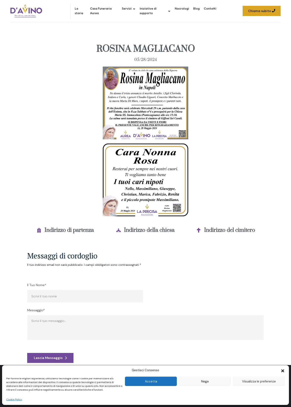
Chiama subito (261, 11)
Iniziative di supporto (155, 11)
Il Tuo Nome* (36, 285)
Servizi (129, 8)
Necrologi (182, 8)
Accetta (151, 381)
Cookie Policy (14, 399)
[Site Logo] (26, 10)
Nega (205, 381)
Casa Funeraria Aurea (101, 11)
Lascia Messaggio (50, 358)
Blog (196, 8)
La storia (79, 11)
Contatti (210, 8)
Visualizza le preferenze (259, 381)
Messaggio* (36, 310)
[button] (283, 370)
